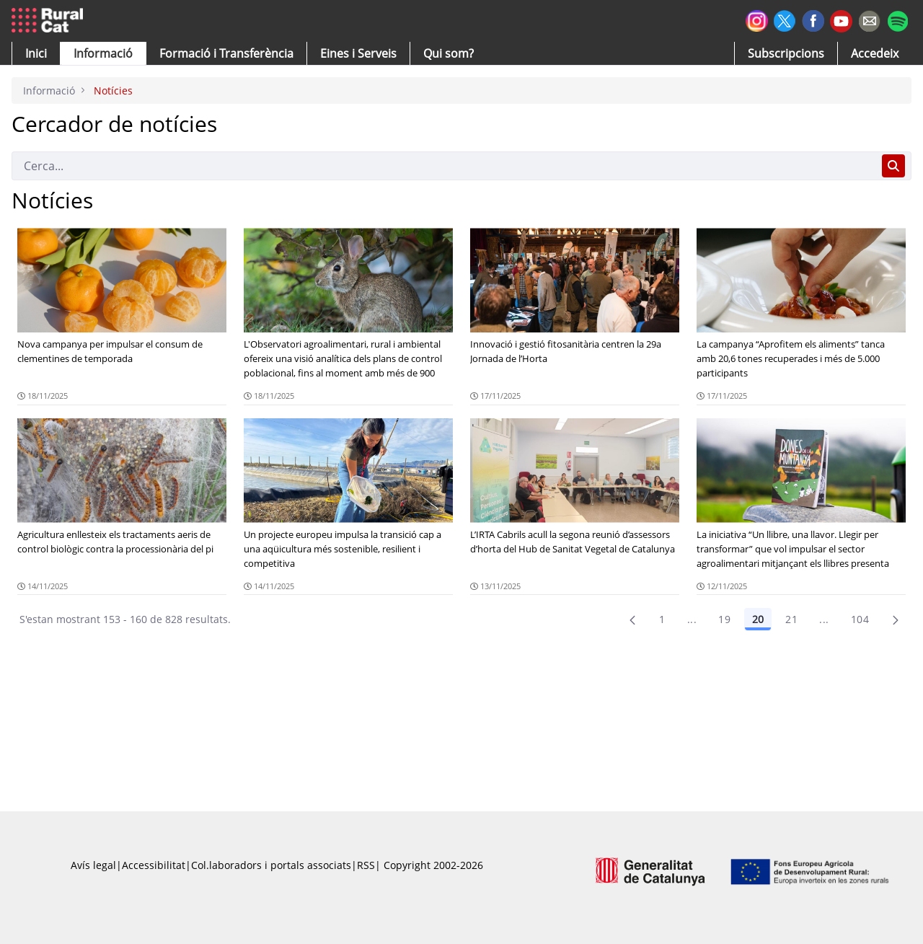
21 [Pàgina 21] (791, 619)
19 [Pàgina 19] (724, 619)
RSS (366, 865)
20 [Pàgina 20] (758, 619)
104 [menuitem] (860, 619)
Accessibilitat (153, 865)
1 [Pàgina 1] (662, 619)
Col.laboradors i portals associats (271, 865)
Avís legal (93, 865)
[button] (36, 53)
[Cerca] (444, 165)
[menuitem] (226, 53)
